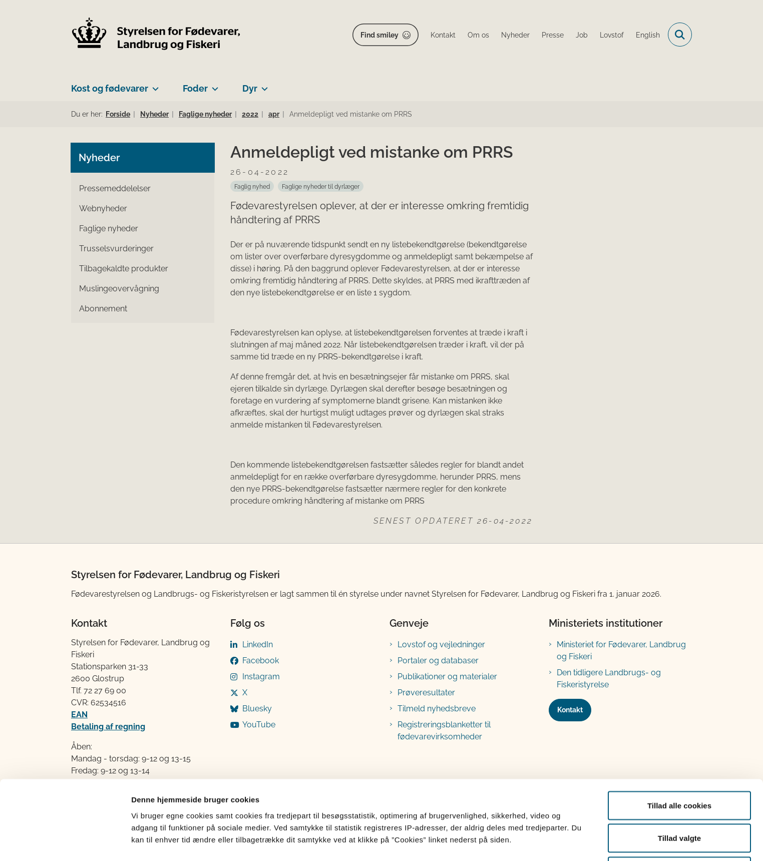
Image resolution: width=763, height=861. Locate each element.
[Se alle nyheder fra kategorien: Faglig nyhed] (252, 186)
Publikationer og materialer (447, 676)
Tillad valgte (679, 801)
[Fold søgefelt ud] (680, 35)
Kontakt (570, 710)
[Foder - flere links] (213, 85)
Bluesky (257, 708)
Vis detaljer (520, 835)
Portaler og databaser (438, 660)
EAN (79, 714)
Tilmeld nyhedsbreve (437, 708)
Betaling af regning (108, 726)
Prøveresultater (426, 692)
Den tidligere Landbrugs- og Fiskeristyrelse (609, 678)
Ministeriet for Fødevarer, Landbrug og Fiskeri (621, 650)
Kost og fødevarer (109, 88)
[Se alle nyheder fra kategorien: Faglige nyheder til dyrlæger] (320, 186)
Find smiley (379, 35)
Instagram (261, 676)
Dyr (249, 88)
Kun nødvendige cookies (679, 834)
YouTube (258, 724)
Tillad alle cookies (679, 768)
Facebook (260, 660)
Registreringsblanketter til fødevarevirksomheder (444, 730)
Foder (195, 88)
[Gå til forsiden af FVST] (156, 35)
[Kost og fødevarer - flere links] (153, 85)
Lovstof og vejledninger (441, 644)
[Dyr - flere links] (262, 85)
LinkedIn (257, 644)
